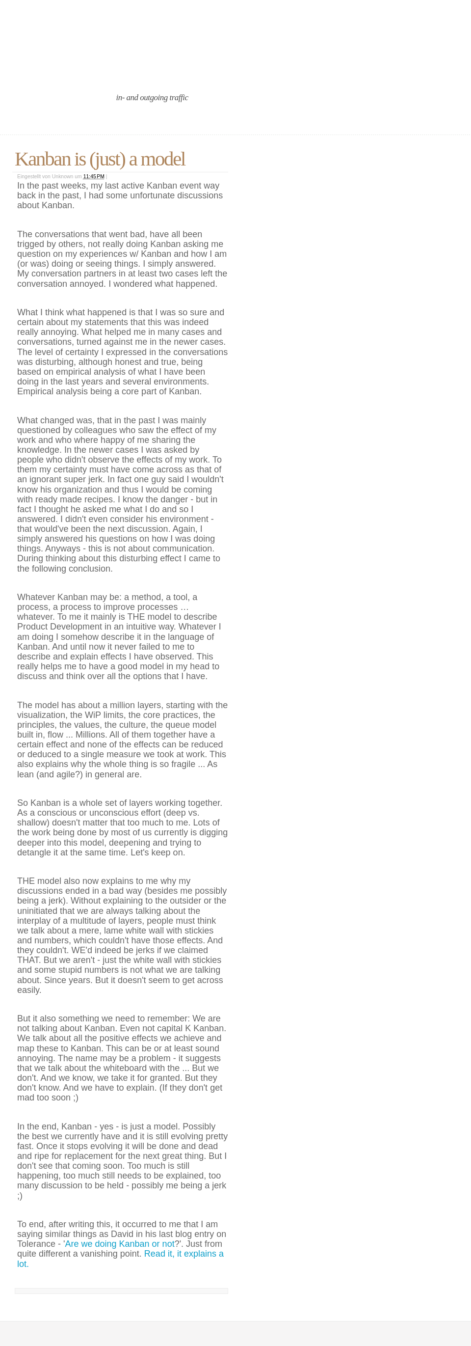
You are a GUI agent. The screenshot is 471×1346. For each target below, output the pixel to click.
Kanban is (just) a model (100, 159)
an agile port (83, 70)
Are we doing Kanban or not (119, 1244)
